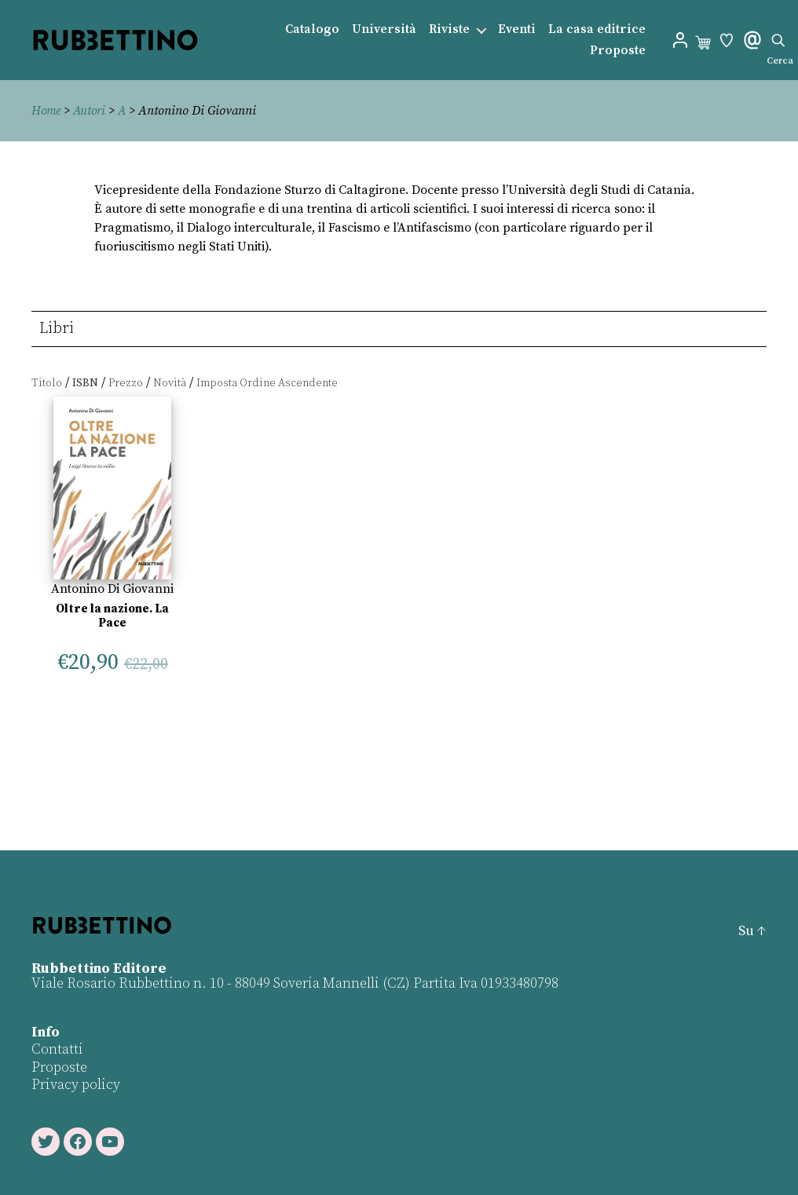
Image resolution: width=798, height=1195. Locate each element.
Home (47, 111)
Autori (92, 111)
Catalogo (312, 29)
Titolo (46, 383)
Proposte (618, 50)
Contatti (57, 1049)
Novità (169, 383)
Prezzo (125, 383)
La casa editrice (597, 29)
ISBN (85, 383)
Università (384, 29)
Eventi (517, 29)
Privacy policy (75, 1085)
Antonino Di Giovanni (112, 589)
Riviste (449, 29)
